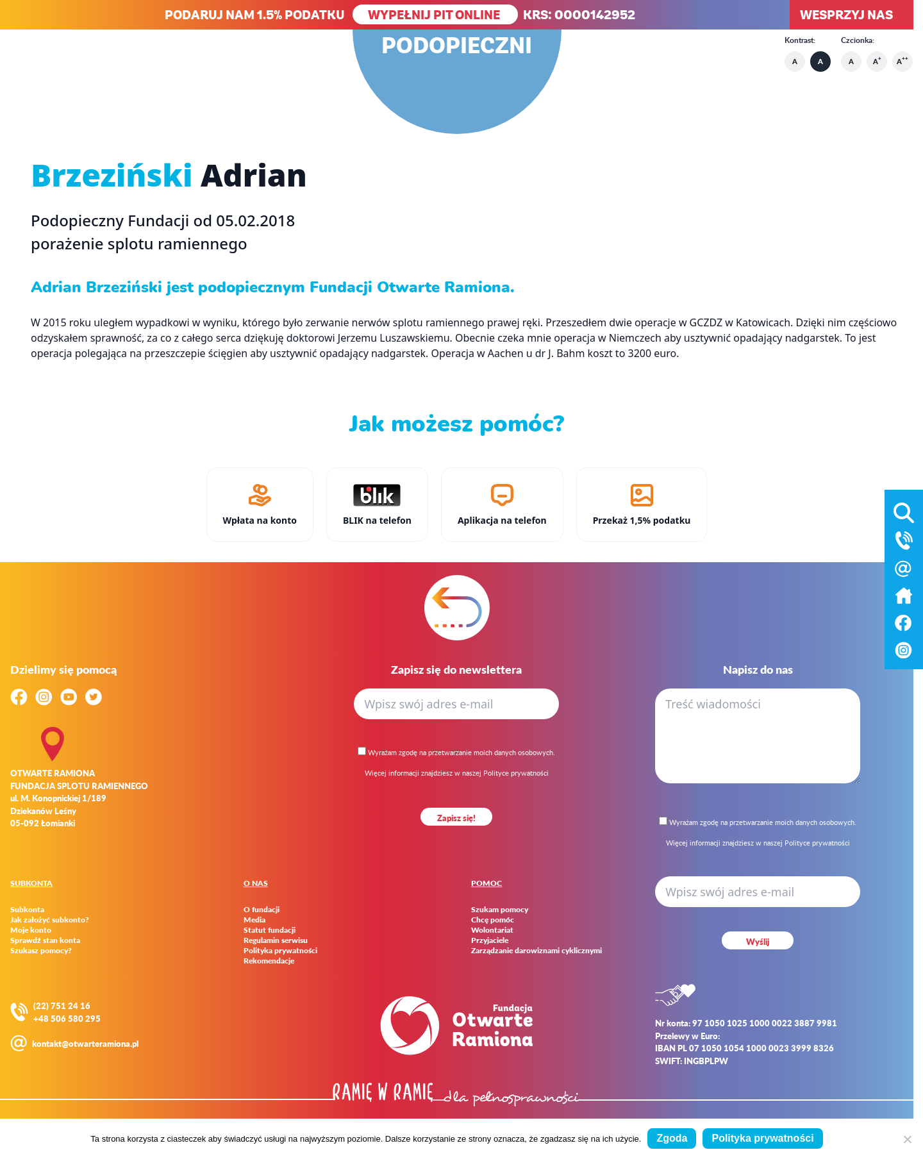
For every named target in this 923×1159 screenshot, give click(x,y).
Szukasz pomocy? (41, 951)
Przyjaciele (489, 940)
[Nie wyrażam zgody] (907, 1139)
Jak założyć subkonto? (49, 920)
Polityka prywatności (280, 951)
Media (254, 920)
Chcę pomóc (492, 920)
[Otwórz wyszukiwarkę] (904, 510)
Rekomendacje (269, 961)
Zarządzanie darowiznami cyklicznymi (536, 951)
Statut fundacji (269, 930)
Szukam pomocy (499, 910)
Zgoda (671, 1138)
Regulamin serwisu (276, 940)
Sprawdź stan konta (45, 940)
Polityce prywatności (516, 773)
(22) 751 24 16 (61, 1005)
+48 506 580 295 (67, 1018)
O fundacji (261, 910)
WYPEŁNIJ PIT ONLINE (435, 14)
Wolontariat (492, 930)
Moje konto (30, 930)
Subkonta (27, 910)
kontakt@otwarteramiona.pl (85, 1043)
